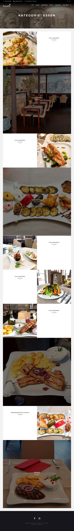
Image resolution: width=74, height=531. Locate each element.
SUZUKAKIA (37, 472)
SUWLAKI (37, 370)
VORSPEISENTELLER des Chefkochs (20, 412)
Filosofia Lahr (35, 523)
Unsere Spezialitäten (54, 38)
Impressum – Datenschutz (37, 524)
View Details (54, 39)
